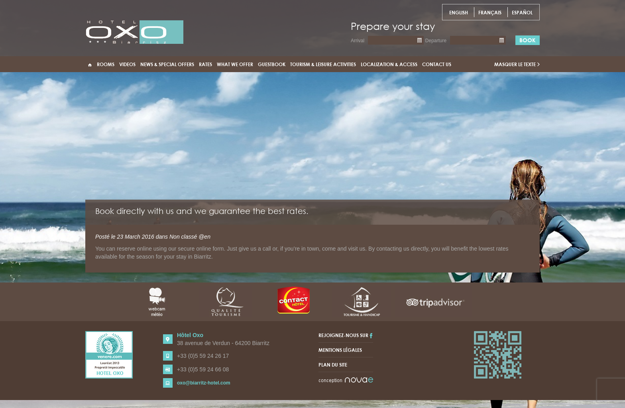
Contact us (436, 64)
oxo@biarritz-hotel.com (203, 383)
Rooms (105, 64)
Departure (435, 40)
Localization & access (389, 64)
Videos (127, 64)
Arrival (357, 40)
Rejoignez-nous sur (345, 335)
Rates (205, 64)
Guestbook (271, 64)
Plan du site (332, 364)
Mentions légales (340, 350)
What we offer (235, 64)
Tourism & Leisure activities (323, 64)
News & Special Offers (167, 64)
